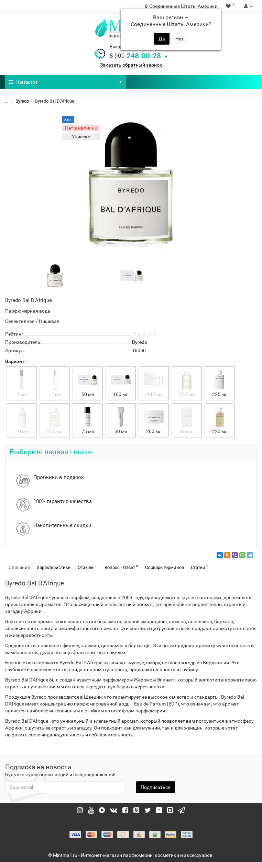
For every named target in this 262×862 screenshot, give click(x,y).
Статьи (199, 567)
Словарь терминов (164, 567)
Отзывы (88, 567)
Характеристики (54, 567)
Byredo (22, 101)
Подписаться (156, 787)
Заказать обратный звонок (131, 65)
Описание (19, 567)
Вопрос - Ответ (121, 567)
